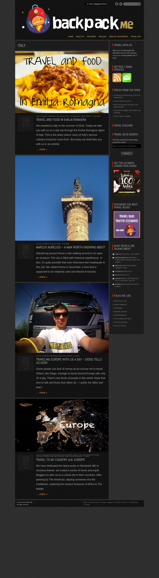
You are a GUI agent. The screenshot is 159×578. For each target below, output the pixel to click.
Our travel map (93, 502)
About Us (80, 37)
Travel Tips (136, 37)
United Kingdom (76, 456)
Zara (78, 356)
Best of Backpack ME (51, 116)
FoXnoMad (118, 308)
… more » (41, 149)
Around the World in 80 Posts (54, 356)
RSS (121, 4)
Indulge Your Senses (118, 37)
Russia (46, 456)
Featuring (91, 37)
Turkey (66, 456)
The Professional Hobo (122, 319)
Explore (102, 37)
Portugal (39, 456)
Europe (62, 116)
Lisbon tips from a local (122, 101)
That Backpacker (120, 315)
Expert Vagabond (120, 304)
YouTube (116, 4)
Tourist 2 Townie (120, 326)
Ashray (97, 116)
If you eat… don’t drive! (130, 254)
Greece (75, 455)
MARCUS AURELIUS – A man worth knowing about (70, 247)
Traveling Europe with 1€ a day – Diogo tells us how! (69, 361)
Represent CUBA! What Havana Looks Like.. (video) (128, 260)
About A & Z (127, 271)
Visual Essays (86, 116)
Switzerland (59, 456)
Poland (96, 455)
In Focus (53, 244)
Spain (51, 456)
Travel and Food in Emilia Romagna (61, 120)
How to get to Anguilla (122, 116)
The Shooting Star (121, 322)
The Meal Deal (75, 116)
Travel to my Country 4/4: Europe (60, 460)
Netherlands (88, 455)
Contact (87, 504)
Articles (124, 502)
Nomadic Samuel (120, 312)
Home (70, 37)
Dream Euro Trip (120, 301)
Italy (67, 116)
